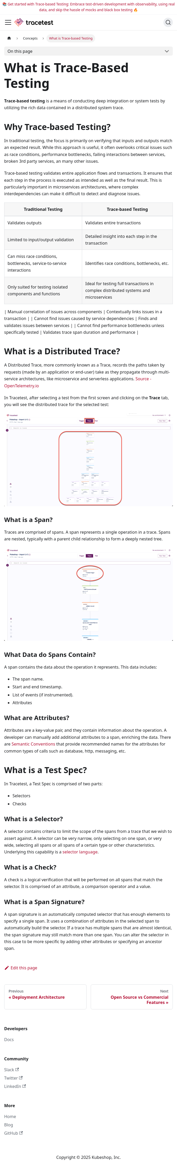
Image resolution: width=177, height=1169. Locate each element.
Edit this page (20, 968)
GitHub (13, 1133)
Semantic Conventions (33, 744)
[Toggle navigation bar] (8, 22)
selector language (80, 852)
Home (10, 1116)
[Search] (168, 22)
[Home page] (9, 38)
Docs (9, 1039)
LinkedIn (15, 1086)
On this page (20, 51)
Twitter (13, 1078)
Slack (11, 1070)
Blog (8, 1125)
